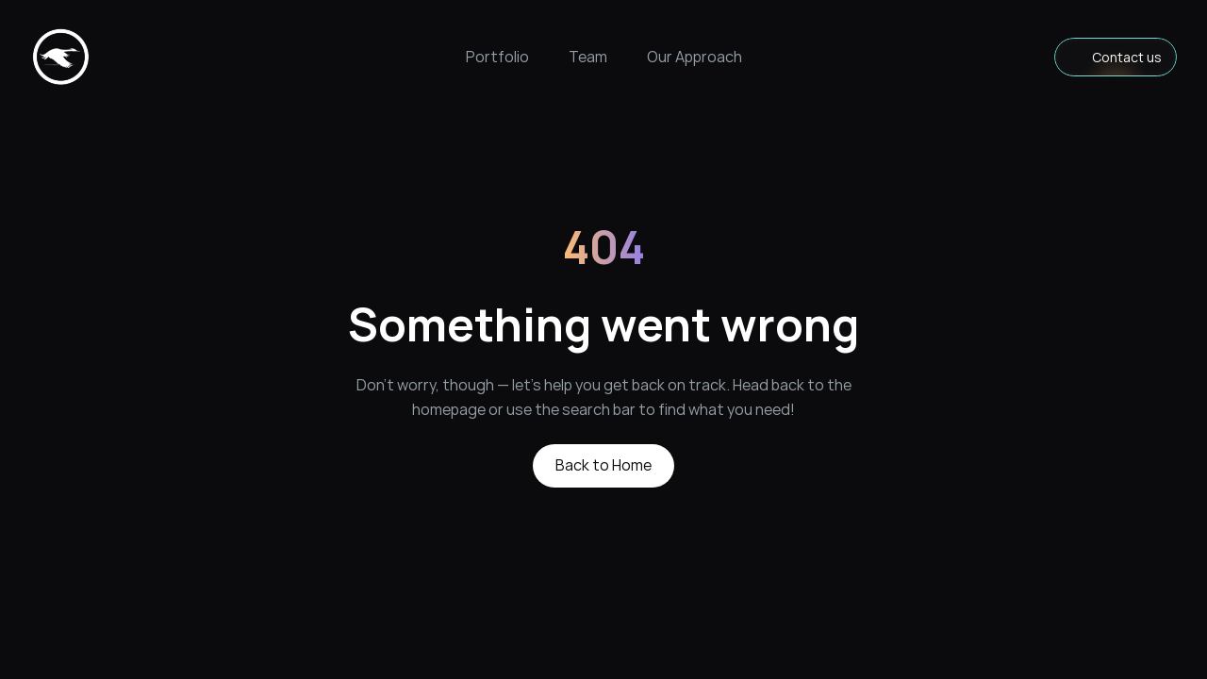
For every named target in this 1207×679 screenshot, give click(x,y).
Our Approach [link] (694, 56)
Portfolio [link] (497, 56)
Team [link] (588, 56)
